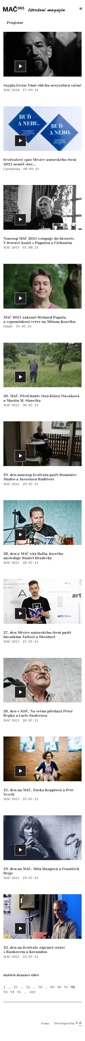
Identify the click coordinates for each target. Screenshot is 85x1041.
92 (73, 987)
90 (59, 987)
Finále (8, 326)
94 (12, 992)
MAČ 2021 (12, 247)
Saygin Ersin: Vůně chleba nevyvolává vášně (42, 85)
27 (16, 987)
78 (40, 987)
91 (66, 987)
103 (32, 992)
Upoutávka (12, 169)
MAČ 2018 (12, 90)
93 (5, 992)
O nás (45, 1023)
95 (19, 992)
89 (52, 987)
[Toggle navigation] (81, 9)
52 (28, 987)
